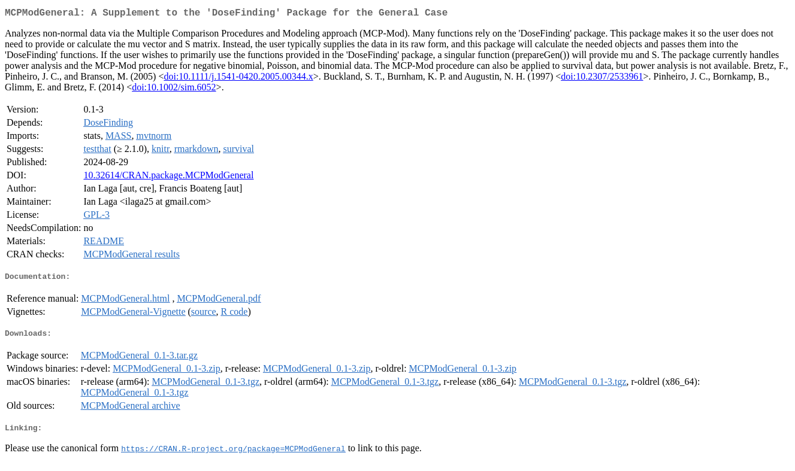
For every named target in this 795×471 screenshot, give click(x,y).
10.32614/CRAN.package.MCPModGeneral (168, 177)
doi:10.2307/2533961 (602, 79)
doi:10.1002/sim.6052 (174, 89)
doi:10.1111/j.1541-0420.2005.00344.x (238, 79)
